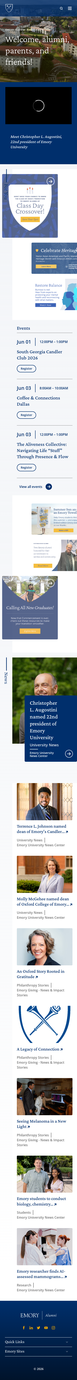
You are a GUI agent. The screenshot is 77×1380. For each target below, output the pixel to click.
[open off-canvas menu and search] (70, 8)
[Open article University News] (69, 754)
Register (26, 374)
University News (44, 745)
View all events (30, 486)
